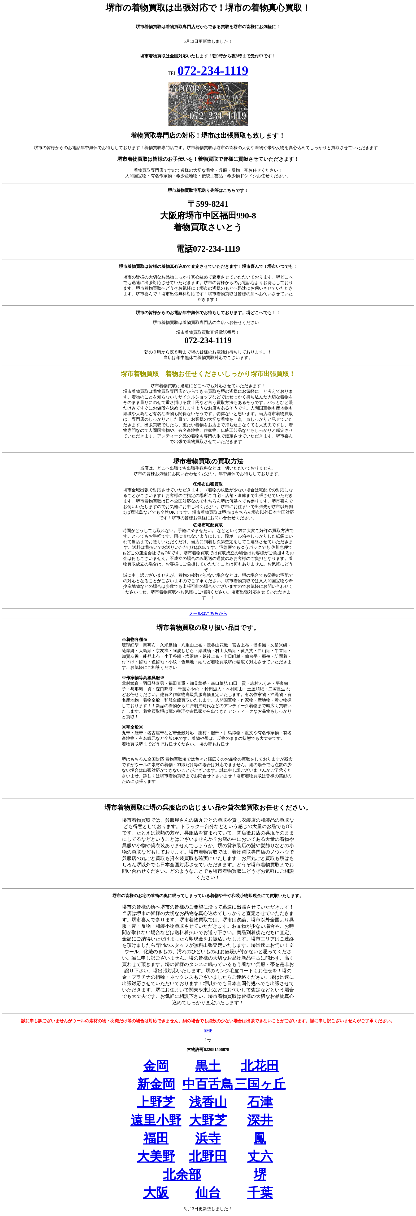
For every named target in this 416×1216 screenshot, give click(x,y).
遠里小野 (156, 1120)
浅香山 (208, 1102)
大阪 (156, 1192)
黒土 (208, 1066)
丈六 (260, 1156)
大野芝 (208, 1120)
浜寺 (208, 1138)
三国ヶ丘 (260, 1084)
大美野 (156, 1156)
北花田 (260, 1066)
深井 (260, 1120)
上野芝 (156, 1102)
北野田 (208, 1156)
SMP (208, 1030)
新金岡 (156, 1084)
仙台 (208, 1192)
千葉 (260, 1192)
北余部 (182, 1174)
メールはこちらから (208, 613)
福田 (156, 1138)
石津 (260, 1102)
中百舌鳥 (208, 1084)
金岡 (156, 1066)
